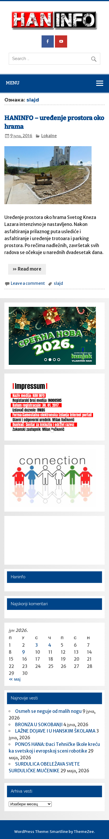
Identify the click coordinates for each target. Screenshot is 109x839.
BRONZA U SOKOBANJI (38, 724)
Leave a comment (28, 283)
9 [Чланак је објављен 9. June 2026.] (23, 652)
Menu (12, 83)
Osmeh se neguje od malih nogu (48, 711)
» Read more (26, 269)
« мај (14, 679)
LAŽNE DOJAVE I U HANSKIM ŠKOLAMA (55, 731)
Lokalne (49, 135)
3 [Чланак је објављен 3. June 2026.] (36, 645)
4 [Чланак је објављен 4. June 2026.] (49, 645)
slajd (58, 283)
